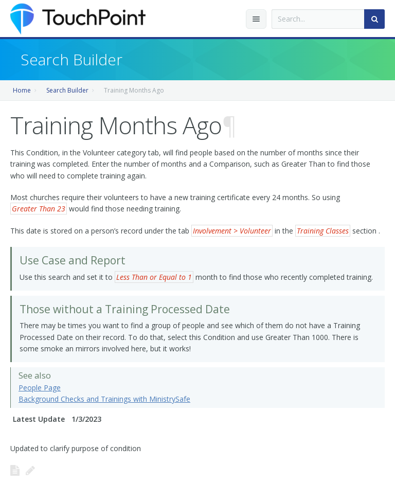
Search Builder (67, 90)
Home (22, 90)
